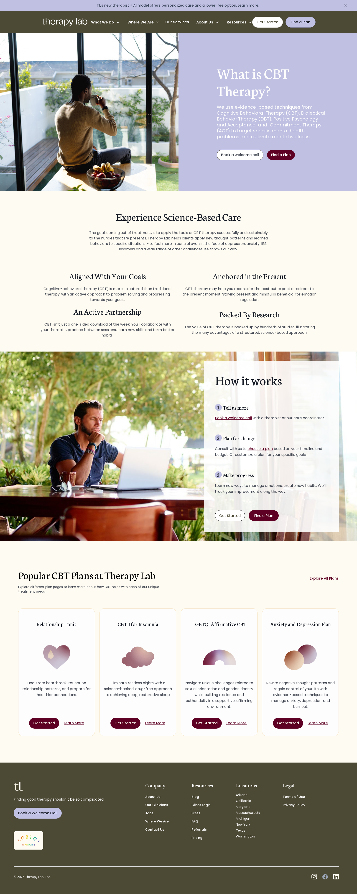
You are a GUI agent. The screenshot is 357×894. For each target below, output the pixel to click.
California (243, 801)
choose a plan (260, 448)
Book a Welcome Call (37, 813)
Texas (240, 830)
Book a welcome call (240, 154)
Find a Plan (281, 154)
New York (243, 824)
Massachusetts (248, 812)
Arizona (241, 795)
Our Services (177, 22)
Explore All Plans (324, 578)
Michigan (243, 818)
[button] (105, 22)
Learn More (74, 723)
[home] (64, 22)
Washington (245, 836)
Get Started (230, 515)
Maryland (243, 806)
